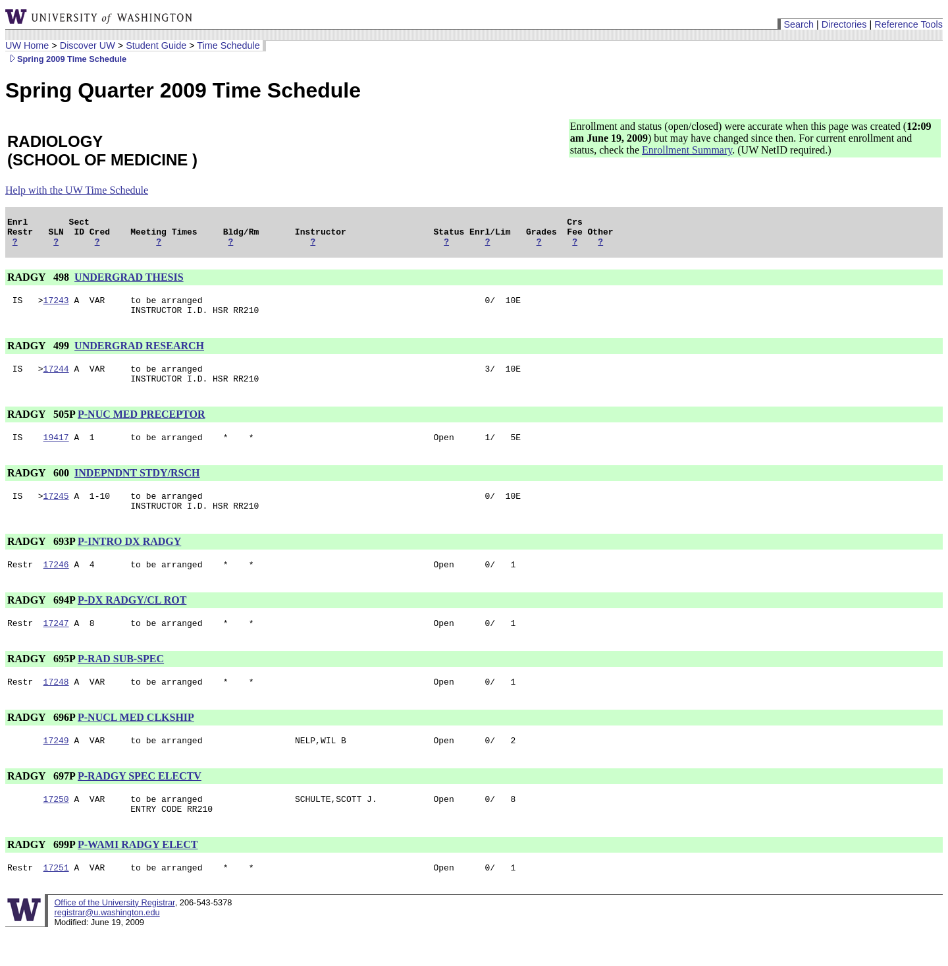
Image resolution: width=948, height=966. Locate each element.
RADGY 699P (41, 876)
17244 (56, 380)
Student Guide (156, 45)
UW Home (27, 45)
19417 (56, 453)
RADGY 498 (39, 283)
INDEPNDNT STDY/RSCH (136, 488)
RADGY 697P (41, 803)
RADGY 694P (41, 621)
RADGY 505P (41, 428)
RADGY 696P (41, 743)
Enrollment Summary (687, 150)
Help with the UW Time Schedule (76, 190)
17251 (56, 901)
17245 (56, 513)
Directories (844, 24)
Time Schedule (228, 45)
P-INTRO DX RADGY (129, 561)
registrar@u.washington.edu (106, 946)
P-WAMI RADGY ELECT (138, 876)
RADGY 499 (39, 355)
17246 (56, 586)
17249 (56, 768)
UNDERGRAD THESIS (129, 283)
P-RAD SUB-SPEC (121, 682)
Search (798, 24)
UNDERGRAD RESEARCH (139, 355)
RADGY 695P (41, 682)
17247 (56, 646)
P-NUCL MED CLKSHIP (136, 743)
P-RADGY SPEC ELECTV (139, 803)
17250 (56, 828)
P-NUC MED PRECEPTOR (141, 428)
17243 (56, 308)
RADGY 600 (39, 488)
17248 (56, 707)
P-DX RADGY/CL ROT (132, 621)
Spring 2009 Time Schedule (65, 59)
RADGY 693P (41, 561)
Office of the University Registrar (114, 936)
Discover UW (87, 45)
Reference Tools (908, 24)
